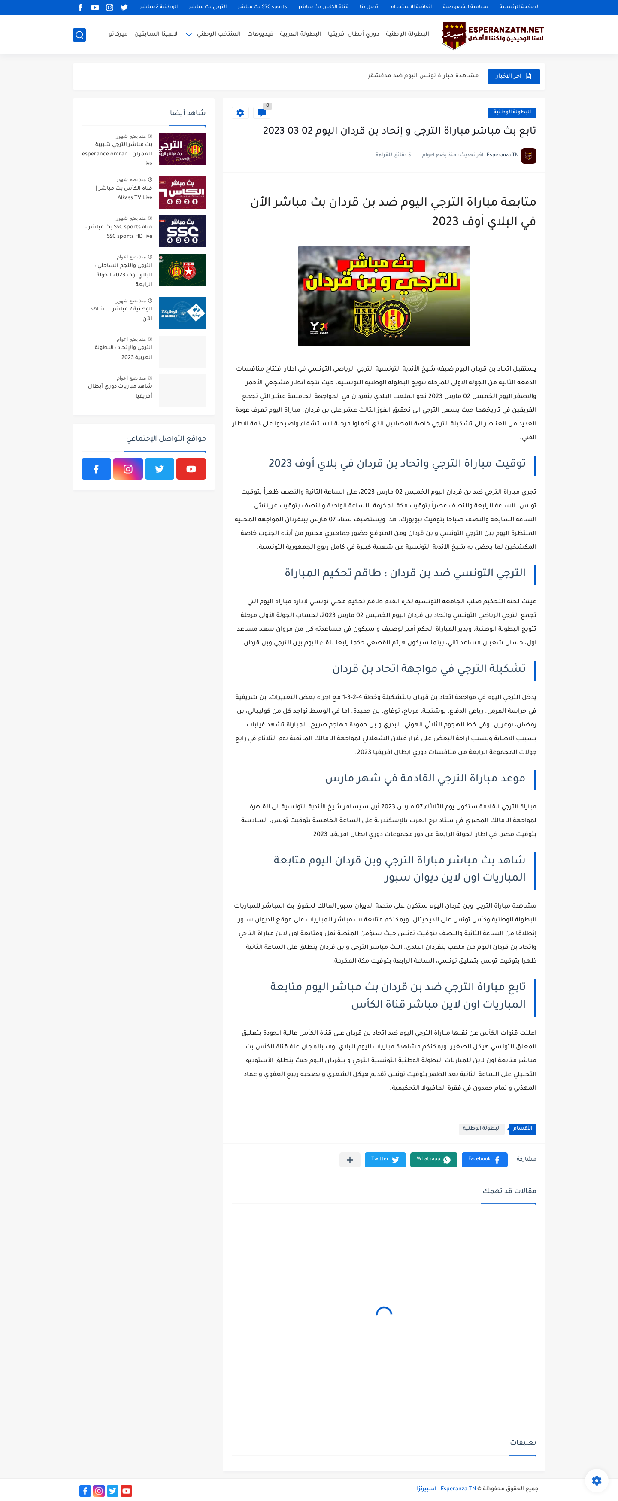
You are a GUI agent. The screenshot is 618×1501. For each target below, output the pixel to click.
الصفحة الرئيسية (519, 7)
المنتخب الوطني (219, 34)
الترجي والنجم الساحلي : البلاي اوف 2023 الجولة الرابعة (123, 276)
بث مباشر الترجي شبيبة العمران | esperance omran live (117, 154)
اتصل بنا (369, 7)
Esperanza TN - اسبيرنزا (446, 1489)
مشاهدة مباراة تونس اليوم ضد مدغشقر (423, 76)
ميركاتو (118, 34)
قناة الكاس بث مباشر (323, 7)
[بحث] (79, 35)
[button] (485, 1159)
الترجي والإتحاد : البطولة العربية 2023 (123, 353)
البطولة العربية (300, 34)
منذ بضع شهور (131, 136)
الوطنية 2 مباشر (159, 7)
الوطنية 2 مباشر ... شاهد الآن (121, 314)
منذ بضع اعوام (131, 257)
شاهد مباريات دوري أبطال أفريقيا (120, 391)
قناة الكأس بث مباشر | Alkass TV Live (124, 193)
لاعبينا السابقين (156, 34)
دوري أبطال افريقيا (353, 34)
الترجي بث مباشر (208, 7)
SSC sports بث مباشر (262, 7)
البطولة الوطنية (407, 34)
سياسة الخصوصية (465, 7)
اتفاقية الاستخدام (411, 7)
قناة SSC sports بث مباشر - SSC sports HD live (118, 232)
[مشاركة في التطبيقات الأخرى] (349, 1159)
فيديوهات (260, 34)
